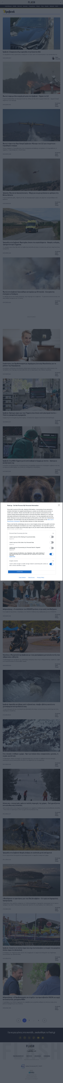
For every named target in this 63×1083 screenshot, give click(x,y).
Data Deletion (22, 577)
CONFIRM (20, 571)
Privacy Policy (40, 577)
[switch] (51, 537)
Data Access (31, 577)
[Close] (59, 505)
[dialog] (31, 541)
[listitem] (31, 533)
